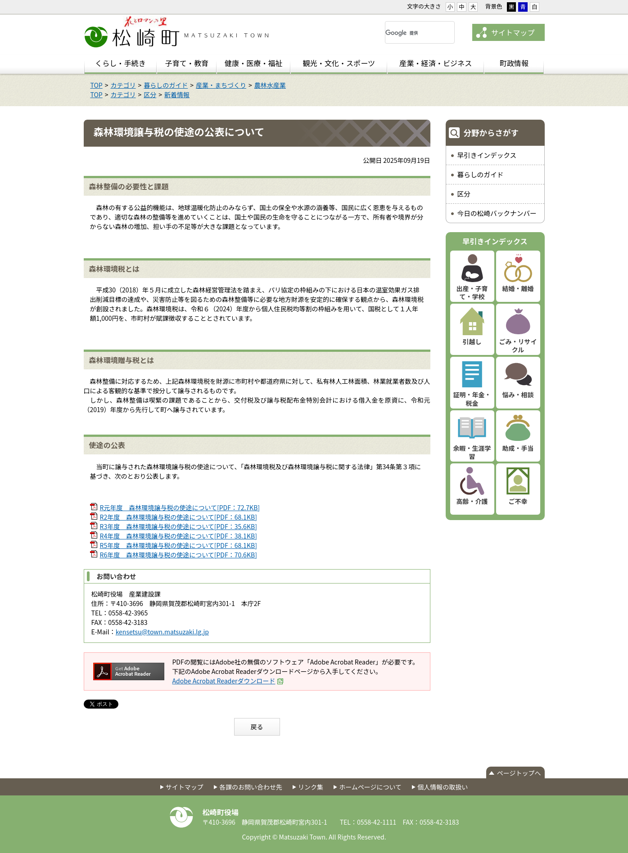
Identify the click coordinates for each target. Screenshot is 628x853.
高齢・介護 (472, 501)
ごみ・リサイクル (518, 345)
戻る (257, 726)
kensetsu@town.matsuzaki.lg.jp (162, 631)
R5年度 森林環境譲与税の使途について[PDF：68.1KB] (178, 545)
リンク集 (310, 786)
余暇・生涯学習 (472, 452)
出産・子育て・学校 (472, 292)
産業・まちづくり (221, 85)
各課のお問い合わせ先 (250, 786)
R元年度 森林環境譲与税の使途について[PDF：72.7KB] (180, 507)
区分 (150, 94)
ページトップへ (519, 772)
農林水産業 (270, 85)
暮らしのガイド (166, 85)
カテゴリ (123, 85)
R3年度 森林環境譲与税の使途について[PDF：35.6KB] (178, 526)
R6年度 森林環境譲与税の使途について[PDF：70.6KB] (178, 554)
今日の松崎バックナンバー (497, 213)
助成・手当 (518, 448)
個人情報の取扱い (442, 786)
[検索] (409, 32)
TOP (96, 85)
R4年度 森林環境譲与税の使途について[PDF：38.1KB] (178, 535)
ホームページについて (370, 786)
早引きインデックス (487, 155)
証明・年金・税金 (472, 398)
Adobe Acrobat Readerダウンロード (228, 680)
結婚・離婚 (518, 288)
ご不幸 (518, 501)
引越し (472, 341)
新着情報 (177, 94)
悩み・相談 (518, 394)
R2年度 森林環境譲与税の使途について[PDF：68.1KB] (178, 516)
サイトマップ (513, 32)
